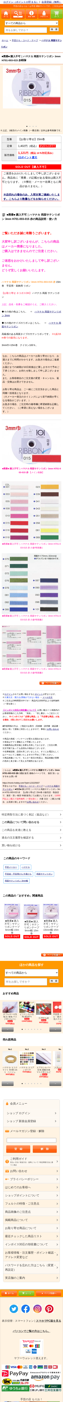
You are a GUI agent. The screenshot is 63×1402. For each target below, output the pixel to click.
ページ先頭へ (48, 1293)
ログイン (9, 694)
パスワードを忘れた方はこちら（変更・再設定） (30, 1267)
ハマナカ (26, 867)
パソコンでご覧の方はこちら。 (31, 1331)
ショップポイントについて (22, 1195)
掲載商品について (16, 1220)
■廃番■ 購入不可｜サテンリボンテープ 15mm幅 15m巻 (51, 921)
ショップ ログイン (18, 1113)
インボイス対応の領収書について (26, 1244)
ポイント (39, 694)
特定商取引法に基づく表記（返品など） (26, 814)
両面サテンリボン (44, 874)
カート (26, 1293)
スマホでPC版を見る (48, 1320)
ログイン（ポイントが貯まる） (21, 1)
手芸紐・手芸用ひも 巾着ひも (18, 874)
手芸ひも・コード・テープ (31, 786)
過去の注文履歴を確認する (18, 837)
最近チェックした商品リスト (23, 1236)
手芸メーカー (11, 867)
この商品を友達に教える (16, 830)
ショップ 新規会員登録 (21, 1121)
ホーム (9, 1293)
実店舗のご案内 (15, 1277)
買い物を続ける (11, 845)
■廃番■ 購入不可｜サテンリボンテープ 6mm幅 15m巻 (12, 921)
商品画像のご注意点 (18, 1211)
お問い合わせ (53, 729)
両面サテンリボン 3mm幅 (16, 881)
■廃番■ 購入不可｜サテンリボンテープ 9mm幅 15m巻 (31, 921)
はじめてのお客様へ (18, 1187)
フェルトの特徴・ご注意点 (22, 1203)
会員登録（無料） (51, 1)
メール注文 (48, 697)
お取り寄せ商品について (20, 1228)
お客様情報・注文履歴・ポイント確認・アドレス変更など (30, 1255)
